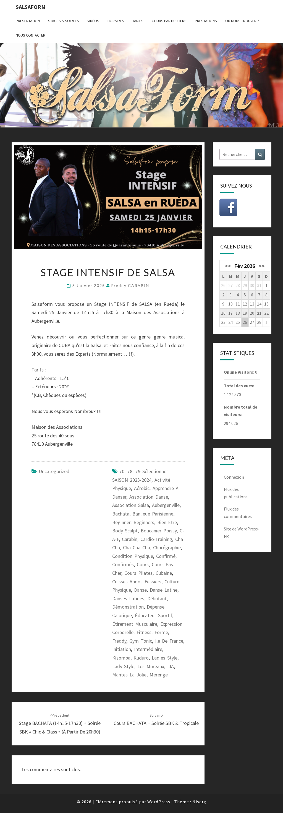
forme (161, 632)
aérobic (142, 488)
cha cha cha (136, 547)
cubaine (164, 573)
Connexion (234, 477)
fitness (144, 632)
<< (228, 266)
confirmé (165, 556)
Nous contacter (30, 35)
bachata (120, 514)
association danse (148, 497)
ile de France (169, 641)
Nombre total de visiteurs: (240, 410)
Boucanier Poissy (159, 530)
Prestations (206, 20)
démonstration (128, 607)
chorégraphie (167, 547)
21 (259, 313)
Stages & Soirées (63, 20)
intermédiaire (148, 649)
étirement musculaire (134, 624)
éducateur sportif (153, 615)
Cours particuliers (169, 20)
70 (121, 471)
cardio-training (156, 539)
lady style (123, 666)
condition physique (132, 556)
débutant (157, 598)
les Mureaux (150, 666)
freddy (119, 641)
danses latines (128, 598)
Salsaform (31, 6)
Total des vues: (239, 385)
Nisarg (199, 801)
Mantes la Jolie (129, 674)
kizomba (121, 658)
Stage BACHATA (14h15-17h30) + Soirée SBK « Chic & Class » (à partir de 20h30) (60, 724)
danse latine (163, 590)
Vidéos (93, 20)
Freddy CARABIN (130, 285)
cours (143, 564)
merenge (159, 674)
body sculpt (125, 530)
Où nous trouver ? (242, 20)
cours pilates (138, 573)
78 (129, 471)
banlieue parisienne (152, 514)
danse (140, 590)
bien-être (167, 522)
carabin (129, 539)
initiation (121, 649)
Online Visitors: (239, 372)
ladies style (164, 658)
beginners (143, 522)
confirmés (123, 564)
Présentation (28, 20)
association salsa (130, 505)
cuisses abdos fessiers (136, 581)
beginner (121, 522)
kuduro (141, 658)
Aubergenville (166, 505)
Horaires (116, 20)
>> (262, 266)
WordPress (158, 801)
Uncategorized (54, 471)
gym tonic (140, 641)
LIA (170, 666)
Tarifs (137, 20)
